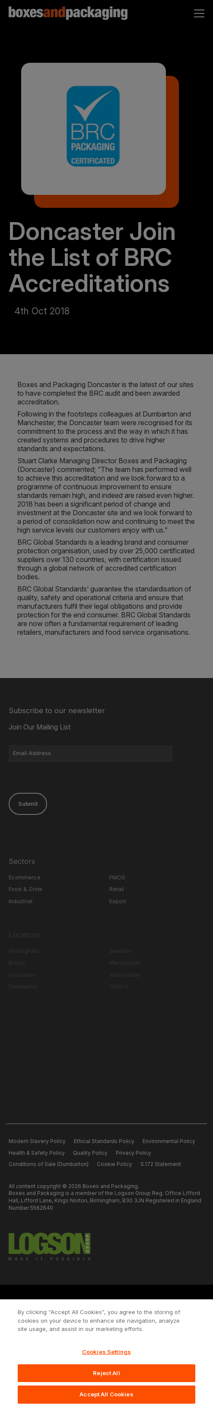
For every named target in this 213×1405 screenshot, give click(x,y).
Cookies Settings (106, 1361)
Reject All (106, 1382)
